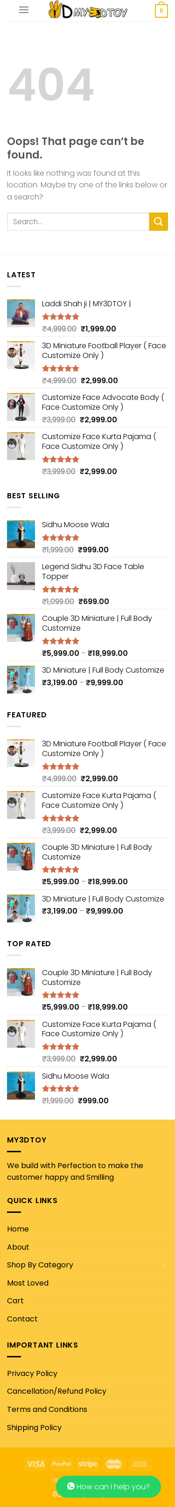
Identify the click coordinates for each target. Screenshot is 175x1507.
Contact (22, 1319)
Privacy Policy (32, 1373)
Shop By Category (40, 1264)
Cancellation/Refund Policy (56, 1391)
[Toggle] (164, 1265)
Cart (15, 1300)
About (18, 1247)
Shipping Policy (34, 1427)
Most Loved (28, 1283)
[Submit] (158, 222)
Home (18, 1229)
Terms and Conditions (47, 1409)
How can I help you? (108, 1486)
